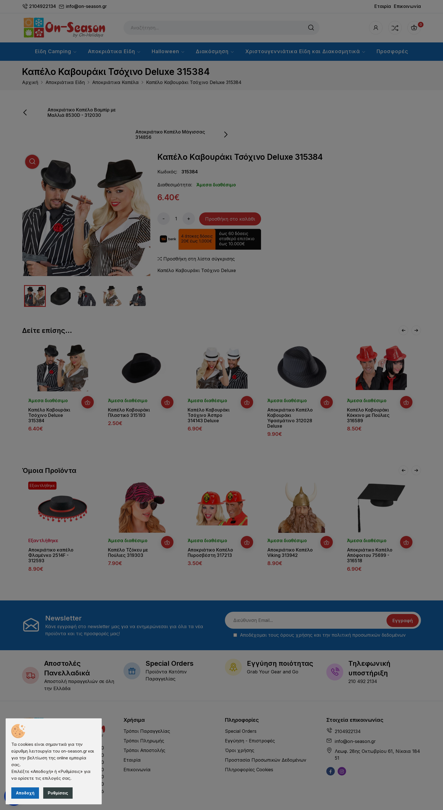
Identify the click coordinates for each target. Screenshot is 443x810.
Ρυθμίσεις (58, 792)
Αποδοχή (25, 792)
